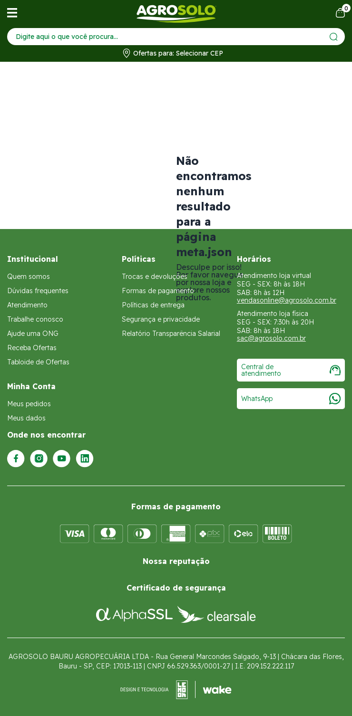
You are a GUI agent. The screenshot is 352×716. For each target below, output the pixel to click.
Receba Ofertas (32, 348)
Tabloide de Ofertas (38, 362)
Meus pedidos (29, 404)
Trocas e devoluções (154, 276)
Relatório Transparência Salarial (171, 333)
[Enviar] (334, 37)
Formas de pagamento (158, 290)
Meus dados (26, 418)
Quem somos (28, 276)
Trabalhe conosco (35, 319)
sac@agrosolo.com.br (271, 338)
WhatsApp (291, 398)
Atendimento (27, 305)
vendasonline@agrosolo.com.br (286, 300)
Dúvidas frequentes (37, 290)
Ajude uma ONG (33, 333)
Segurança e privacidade (161, 319)
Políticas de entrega (153, 305)
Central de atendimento (291, 370)
